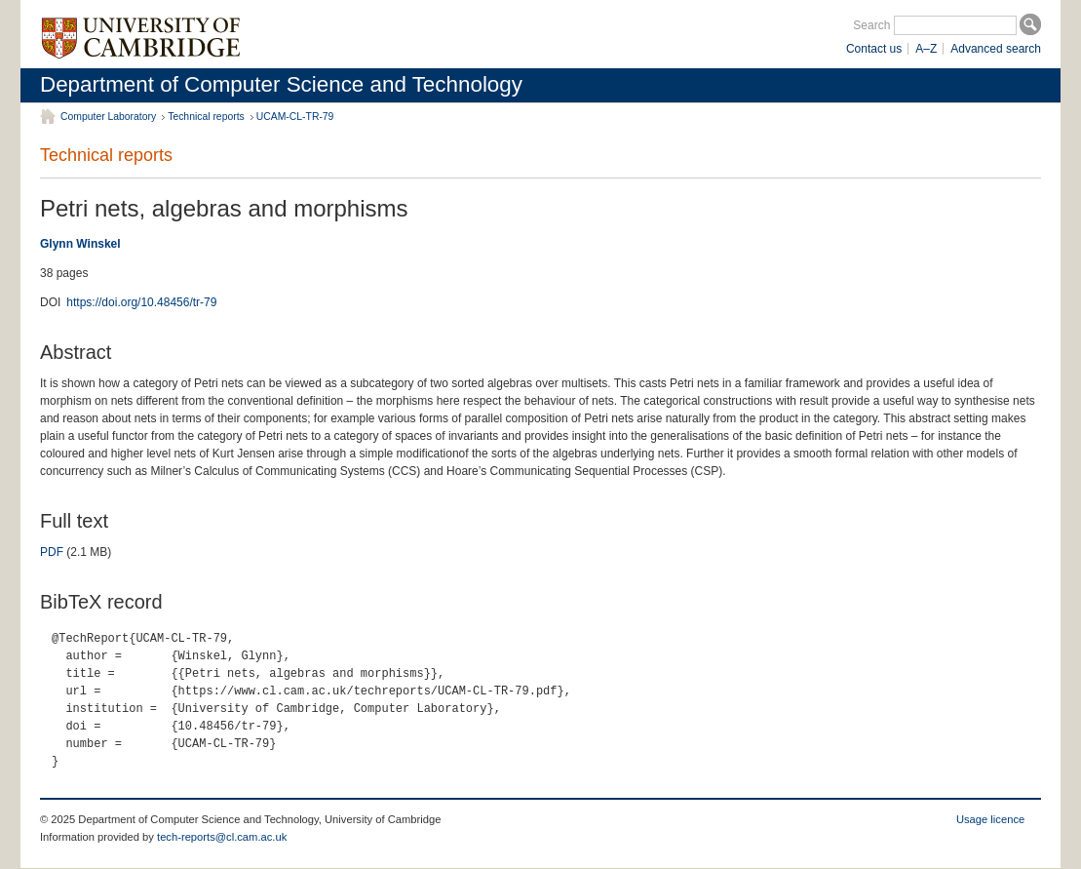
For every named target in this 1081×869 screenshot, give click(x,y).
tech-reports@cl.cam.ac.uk (222, 837)
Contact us (874, 49)
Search (871, 25)
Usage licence (990, 819)
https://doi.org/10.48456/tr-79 (141, 302)
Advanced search (995, 49)
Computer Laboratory (108, 116)
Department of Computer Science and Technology (281, 84)
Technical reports (206, 116)
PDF (51, 552)
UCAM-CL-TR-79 (295, 116)
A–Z (926, 49)
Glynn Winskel (80, 244)
